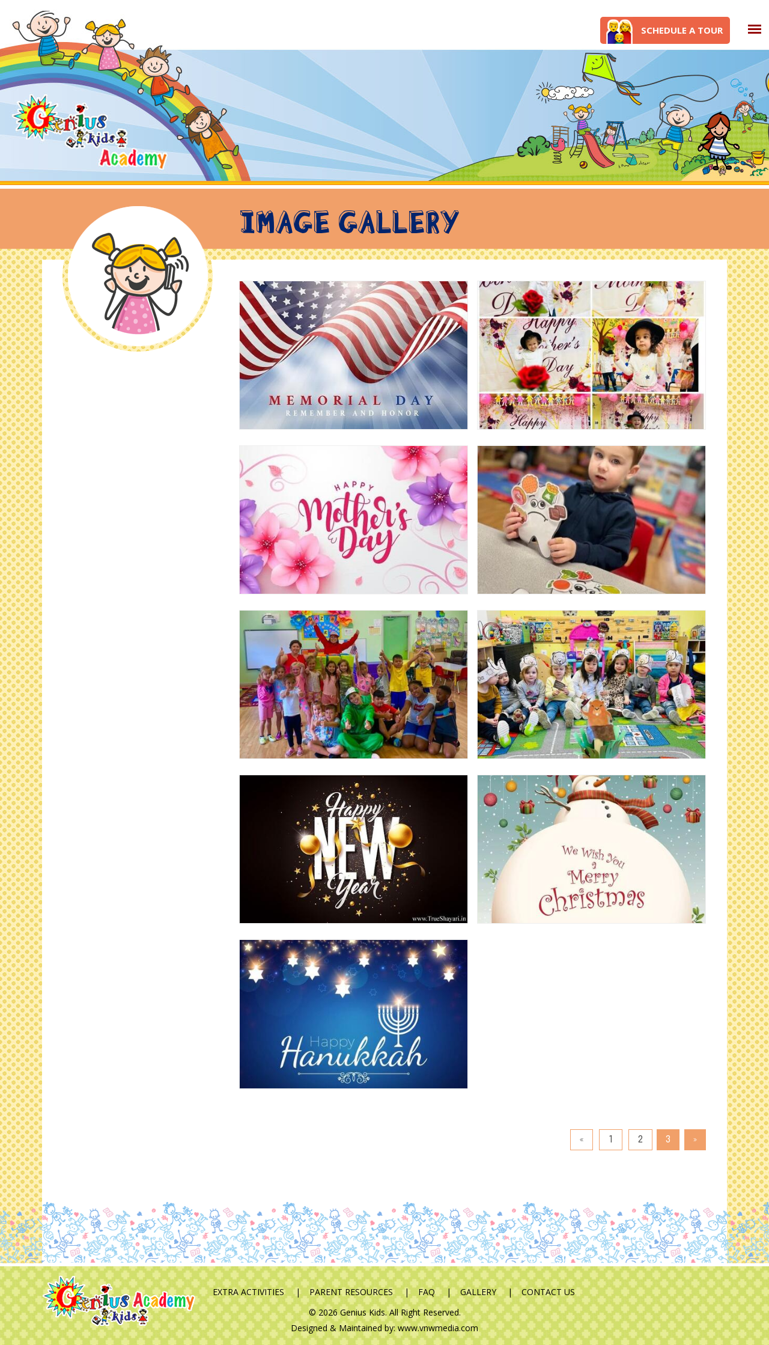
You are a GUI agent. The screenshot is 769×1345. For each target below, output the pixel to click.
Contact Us (548, 1292)
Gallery (478, 1292)
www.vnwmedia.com (438, 1328)
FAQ (426, 1292)
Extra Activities (248, 1292)
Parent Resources (351, 1292)
